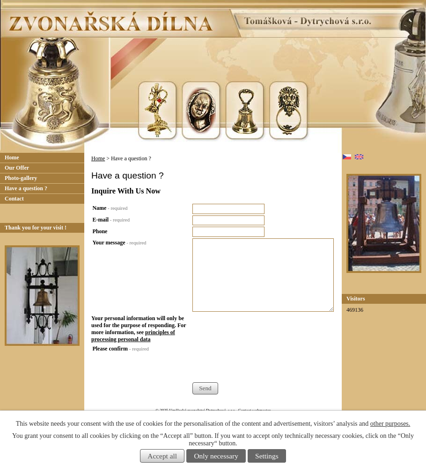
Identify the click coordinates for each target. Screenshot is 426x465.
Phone (99, 231)
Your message (119, 242)
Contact (14, 198)
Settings (267, 456)
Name (109, 208)
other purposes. (390, 423)
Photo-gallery (21, 178)
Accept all (162, 456)
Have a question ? (26, 188)
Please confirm (120, 348)
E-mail (111, 219)
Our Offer (17, 168)
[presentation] (263, 363)
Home (98, 158)
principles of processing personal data (133, 336)
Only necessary (216, 456)
